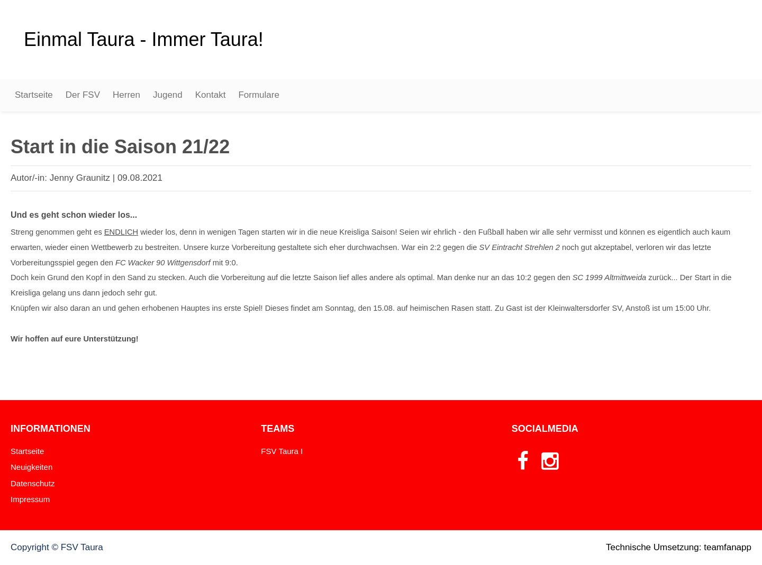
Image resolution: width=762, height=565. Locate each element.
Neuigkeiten (31, 466)
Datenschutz (33, 483)
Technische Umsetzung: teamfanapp (678, 547)
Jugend (168, 95)
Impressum (30, 499)
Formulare (258, 95)
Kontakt (210, 95)
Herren (126, 95)
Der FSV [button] (83, 95)
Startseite (34, 95)
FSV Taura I (282, 451)
